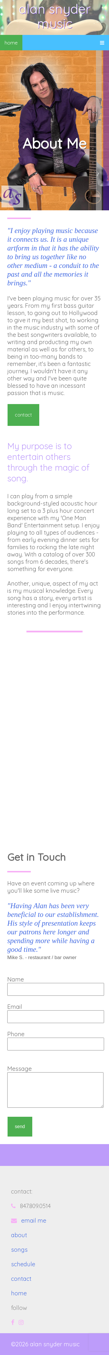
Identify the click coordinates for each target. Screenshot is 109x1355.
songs (19, 1249)
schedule (23, 1264)
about (19, 1235)
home (11, 43)
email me (33, 1220)
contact (23, 415)
